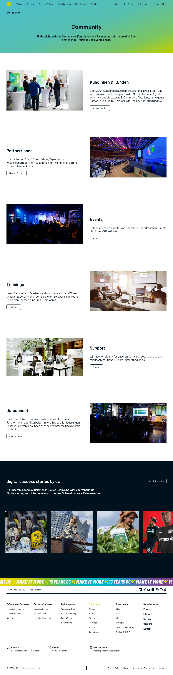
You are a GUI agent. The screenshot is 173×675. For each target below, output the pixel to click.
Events (92, 618)
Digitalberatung (64, 4)
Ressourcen (122, 604)
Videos (119, 618)
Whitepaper (121, 622)
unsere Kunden (100, 108)
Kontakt (147, 628)
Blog (118, 609)
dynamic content (13, 613)
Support (96, 367)
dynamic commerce (15, 609)
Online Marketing (68, 613)
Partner (92, 613)
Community (94, 604)
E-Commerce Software (25, 4)
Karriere (147, 619)
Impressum (162, 668)
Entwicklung (66, 622)
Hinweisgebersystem (132, 668)
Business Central (41, 609)
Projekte (94, 4)
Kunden (92, 609)
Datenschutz (149, 668)
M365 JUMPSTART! (124, 632)
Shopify (9, 618)
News (118, 613)
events (96, 238)
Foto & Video (66, 618)
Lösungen (148, 614)
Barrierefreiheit (114, 668)
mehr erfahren (16, 436)
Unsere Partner (16, 173)
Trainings (13, 307)
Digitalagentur (81, 4)
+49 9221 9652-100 (16, 589)
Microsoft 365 (40, 613)
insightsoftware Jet (42, 618)
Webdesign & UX (68, 609)
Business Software (47, 4)
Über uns (147, 623)
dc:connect (94, 632)
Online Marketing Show (126, 627)
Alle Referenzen (156, 481)
